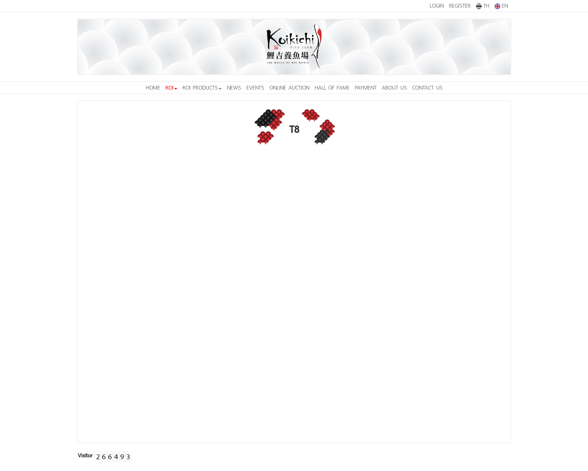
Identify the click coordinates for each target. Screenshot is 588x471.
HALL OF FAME (332, 87)
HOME (153, 87)
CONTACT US (427, 87)
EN (501, 5)
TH (482, 5)
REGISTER (460, 5)
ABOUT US (394, 87)
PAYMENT (366, 87)
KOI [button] (171, 87)
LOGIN (437, 5)
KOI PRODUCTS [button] (202, 87)
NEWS (234, 87)
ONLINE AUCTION (289, 87)
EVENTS (255, 87)
